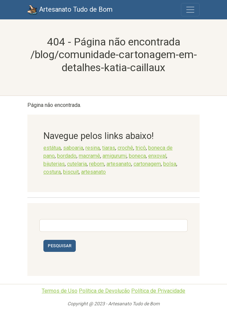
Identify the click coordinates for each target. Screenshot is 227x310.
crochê (125, 148)
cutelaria (77, 164)
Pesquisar (59, 245)
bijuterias (54, 164)
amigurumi (114, 156)
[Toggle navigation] (190, 9)
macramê (89, 156)
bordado (66, 156)
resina (92, 148)
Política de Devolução (104, 291)
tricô (141, 148)
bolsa (169, 164)
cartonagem (147, 164)
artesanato (118, 164)
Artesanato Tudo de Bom (69, 10)
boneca (137, 156)
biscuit (71, 172)
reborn (96, 164)
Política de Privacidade (158, 291)
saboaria (73, 148)
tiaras (108, 148)
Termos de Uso (59, 291)
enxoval (157, 156)
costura (52, 172)
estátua (52, 148)
